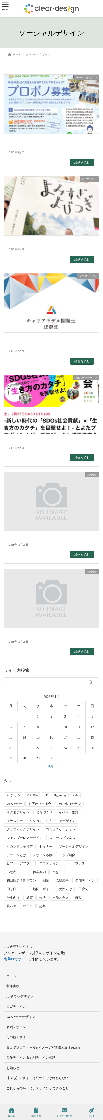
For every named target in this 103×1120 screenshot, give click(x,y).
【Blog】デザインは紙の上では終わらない (37, 1078)
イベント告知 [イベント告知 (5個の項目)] (69, 812)
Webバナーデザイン (20, 1017)
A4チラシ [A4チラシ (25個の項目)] (13, 795)
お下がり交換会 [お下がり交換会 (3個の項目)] (39, 804)
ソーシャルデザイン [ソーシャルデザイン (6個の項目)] (73, 846)
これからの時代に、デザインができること (37, 1088)
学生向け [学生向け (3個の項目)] (13, 898)
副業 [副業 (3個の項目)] (46, 880)
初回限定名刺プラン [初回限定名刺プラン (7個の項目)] (21, 880)
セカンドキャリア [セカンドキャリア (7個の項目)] (20, 846)
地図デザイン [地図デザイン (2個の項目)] (43, 889)
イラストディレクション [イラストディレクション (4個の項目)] (25, 821)
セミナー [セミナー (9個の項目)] (46, 846)
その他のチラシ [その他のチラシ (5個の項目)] (69, 804)
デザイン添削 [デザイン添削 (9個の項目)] (43, 855)
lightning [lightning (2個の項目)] (60, 795)
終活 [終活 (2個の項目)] (42, 898)
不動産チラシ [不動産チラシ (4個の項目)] (16, 872)
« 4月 (50, 766)
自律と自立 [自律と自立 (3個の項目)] (60, 898)
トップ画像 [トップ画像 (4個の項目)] (67, 855)
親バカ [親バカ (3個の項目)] (11, 906)
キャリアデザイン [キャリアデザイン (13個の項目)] (62, 821)
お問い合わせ (64, 1112)
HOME (11, 1112)
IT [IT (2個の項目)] (45, 795)
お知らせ (12, 1068)
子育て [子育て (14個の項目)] (83, 889)
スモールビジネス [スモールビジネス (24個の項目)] (62, 838)
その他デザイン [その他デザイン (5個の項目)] (18, 812)
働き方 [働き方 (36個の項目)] (57, 872)
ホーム (11, 976)
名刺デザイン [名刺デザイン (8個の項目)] (85, 880)
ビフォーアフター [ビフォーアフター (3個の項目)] (20, 863)
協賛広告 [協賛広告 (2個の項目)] (62, 880)
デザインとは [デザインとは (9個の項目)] (16, 855)
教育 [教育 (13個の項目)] (29, 898)
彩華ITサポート (16, 959)
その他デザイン (17, 1037)
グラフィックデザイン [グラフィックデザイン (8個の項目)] (23, 829)
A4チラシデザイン (19, 996)
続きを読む (82, 162)
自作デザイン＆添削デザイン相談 (31, 1057)
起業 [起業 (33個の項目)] (42, 906)
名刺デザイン (16, 1027)
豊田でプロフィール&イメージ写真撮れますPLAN (43, 1047)
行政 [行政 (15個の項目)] (78, 898)
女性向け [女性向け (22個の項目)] (65, 889)
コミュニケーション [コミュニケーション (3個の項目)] (60, 829)
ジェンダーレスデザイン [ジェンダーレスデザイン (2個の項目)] (25, 838)
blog (91, 1112)
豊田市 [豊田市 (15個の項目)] (28, 906)
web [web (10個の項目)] (75, 795)
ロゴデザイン (16, 1006)
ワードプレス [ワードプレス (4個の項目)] (75, 863)
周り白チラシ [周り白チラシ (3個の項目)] (16, 889)
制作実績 (12, 986)
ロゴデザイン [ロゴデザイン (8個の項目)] (49, 863)
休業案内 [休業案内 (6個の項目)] (39, 872)
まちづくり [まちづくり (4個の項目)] (44, 812)
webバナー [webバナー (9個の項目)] (14, 804)
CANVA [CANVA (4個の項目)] (32, 795)
